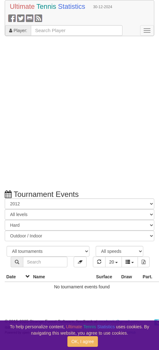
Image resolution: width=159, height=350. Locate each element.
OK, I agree (82, 341)
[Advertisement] (71, 114)
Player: (18, 30)
